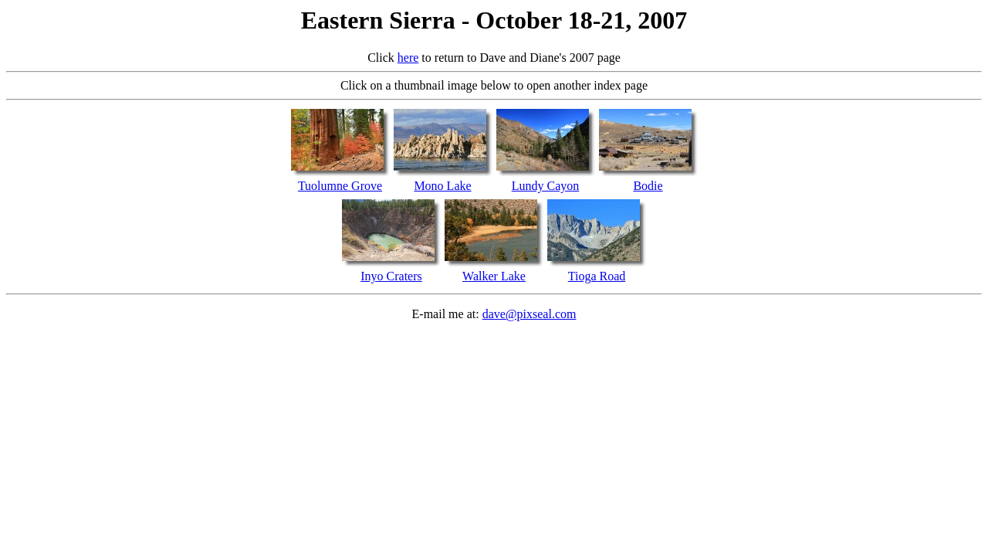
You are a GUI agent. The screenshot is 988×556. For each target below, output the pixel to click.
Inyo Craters (391, 276)
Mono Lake (442, 185)
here (408, 57)
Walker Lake (494, 276)
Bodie (647, 185)
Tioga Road (597, 276)
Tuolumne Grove (340, 185)
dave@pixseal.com (529, 313)
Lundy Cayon (546, 185)
